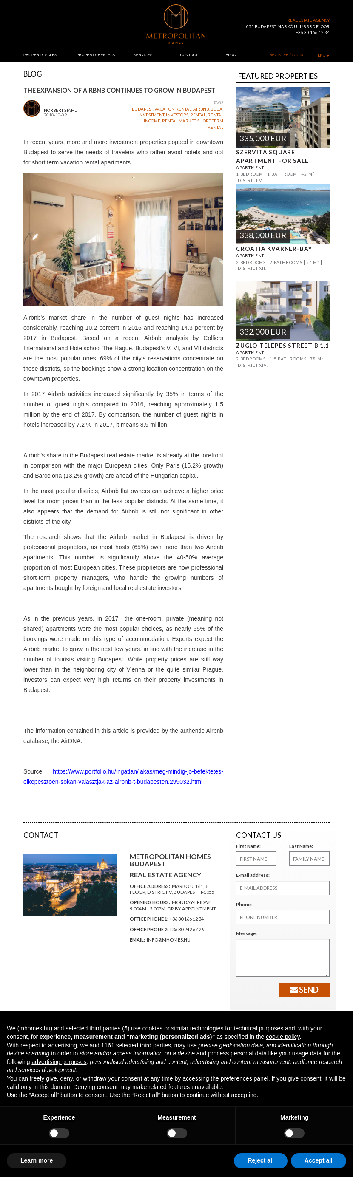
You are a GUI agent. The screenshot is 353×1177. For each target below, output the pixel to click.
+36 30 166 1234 (146, 1141)
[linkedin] (318, 1135)
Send (304, 989)
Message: (246, 933)
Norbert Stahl (60, 110)
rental (198, 115)
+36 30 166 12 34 (313, 32)
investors (177, 115)
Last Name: (301, 846)
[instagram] (327, 1135)
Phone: (244, 904)
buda (216, 109)
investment (151, 115)
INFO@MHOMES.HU (149, 1148)
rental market (179, 121)
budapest (142, 109)
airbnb (201, 109)
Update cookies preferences (156, 1159)
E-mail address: (253, 875)
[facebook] (309, 1135)
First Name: (248, 846)
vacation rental (172, 109)
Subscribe (236, 1093)
